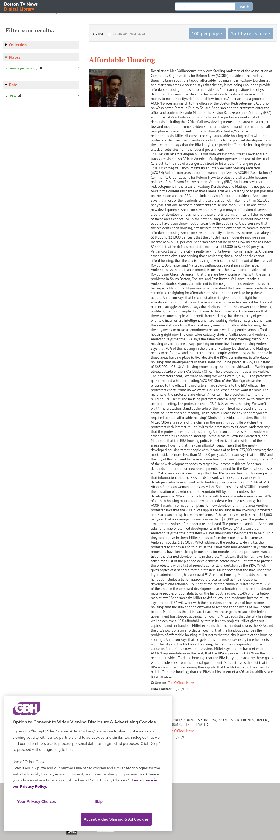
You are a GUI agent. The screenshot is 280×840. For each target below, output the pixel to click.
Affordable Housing (122, 59)
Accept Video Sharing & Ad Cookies (116, 819)
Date (13, 84)
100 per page (205, 33)
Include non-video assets (129, 33)
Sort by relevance (249, 33)
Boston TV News (21, 6)
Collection (18, 44)
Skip (99, 801)
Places (14, 57)
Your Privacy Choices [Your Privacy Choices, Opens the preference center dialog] (36, 801)
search (243, 6)
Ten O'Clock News (181, 682)
